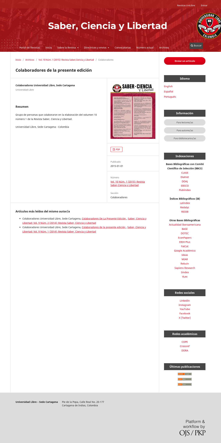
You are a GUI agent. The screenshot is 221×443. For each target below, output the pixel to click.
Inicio (48, 47)
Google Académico (184, 250)
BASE (185, 229)
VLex (184, 276)
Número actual (145, 47)
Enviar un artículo (185, 60)
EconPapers (184, 237)
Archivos (164, 47)
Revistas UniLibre (186, 5)
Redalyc (184, 207)
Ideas (185, 255)
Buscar (196, 45)
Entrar (204, 5)
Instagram (185, 305)
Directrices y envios (95, 47)
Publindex (185, 190)
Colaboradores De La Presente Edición (104, 218)
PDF (117, 149)
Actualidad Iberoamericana (185, 224)
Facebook (184, 313)
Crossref (185, 346)
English (168, 86)
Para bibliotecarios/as (185, 138)
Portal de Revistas (29, 47)
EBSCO (185, 185)
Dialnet (185, 177)
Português (170, 96)
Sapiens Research (185, 268)
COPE (185, 341)
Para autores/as (185, 130)
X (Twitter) (185, 317)
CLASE (184, 172)
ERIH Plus (184, 242)
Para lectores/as (184, 122)
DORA (184, 350)
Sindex (185, 272)
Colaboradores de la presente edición (104, 227)
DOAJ (185, 181)
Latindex (185, 203)
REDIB (184, 211)
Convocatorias (123, 47)
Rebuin (185, 263)
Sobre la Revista (66, 47)
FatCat (184, 246)
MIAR (185, 259)
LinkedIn (185, 300)
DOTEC (185, 233)
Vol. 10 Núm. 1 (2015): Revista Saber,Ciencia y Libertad (66, 59)
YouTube (185, 309)
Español (168, 91)
